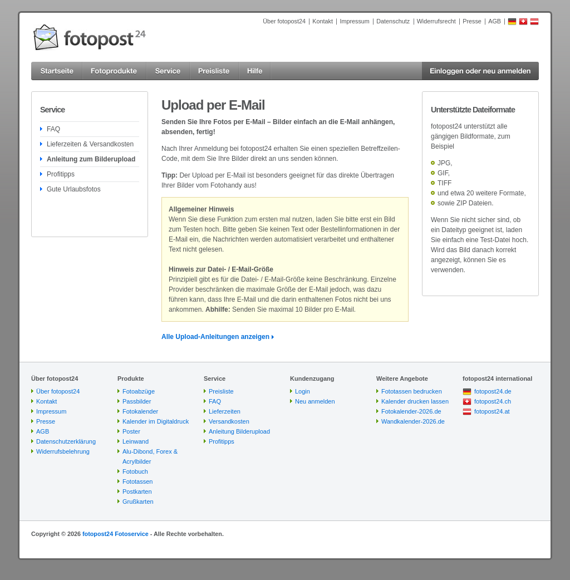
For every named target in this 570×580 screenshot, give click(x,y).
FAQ (53, 129)
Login (302, 391)
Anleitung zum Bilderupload (91, 159)
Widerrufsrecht (436, 21)
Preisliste (221, 391)
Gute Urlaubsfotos (74, 189)
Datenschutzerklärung (66, 441)
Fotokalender (140, 411)
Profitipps (61, 174)
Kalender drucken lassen (415, 401)
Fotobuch (135, 471)
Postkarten (137, 491)
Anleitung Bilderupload (239, 431)
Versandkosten (229, 421)
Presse (472, 21)
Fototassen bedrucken (411, 391)
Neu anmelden (315, 401)
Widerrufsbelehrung (63, 451)
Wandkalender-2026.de (413, 421)
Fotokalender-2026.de (411, 411)
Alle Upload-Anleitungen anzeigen (215, 337)
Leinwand (135, 441)
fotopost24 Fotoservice (115, 533)
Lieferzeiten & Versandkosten (90, 144)
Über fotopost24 (284, 21)
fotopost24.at (492, 411)
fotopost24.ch (492, 401)
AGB (494, 21)
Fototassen (137, 481)
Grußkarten (138, 501)
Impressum (354, 21)
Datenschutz (393, 21)
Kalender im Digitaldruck (155, 421)
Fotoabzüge (138, 391)
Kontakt (322, 21)
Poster (131, 431)
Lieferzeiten (224, 411)
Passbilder (136, 401)
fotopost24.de (493, 391)
